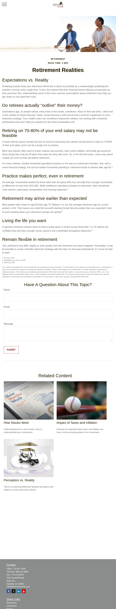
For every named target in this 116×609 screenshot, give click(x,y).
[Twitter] (13, 591)
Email (7, 307)
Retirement (12, 603)
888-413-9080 (22, 572)
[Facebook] (9, 591)
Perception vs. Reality (19, 480)
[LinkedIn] (19, 591)
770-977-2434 (19, 569)
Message (8, 324)
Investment (12, 606)
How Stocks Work (16, 422)
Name (7, 290)
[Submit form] (11, 349)
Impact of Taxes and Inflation (77, 422)
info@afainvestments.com (18, 586)
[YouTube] (24, 591)
